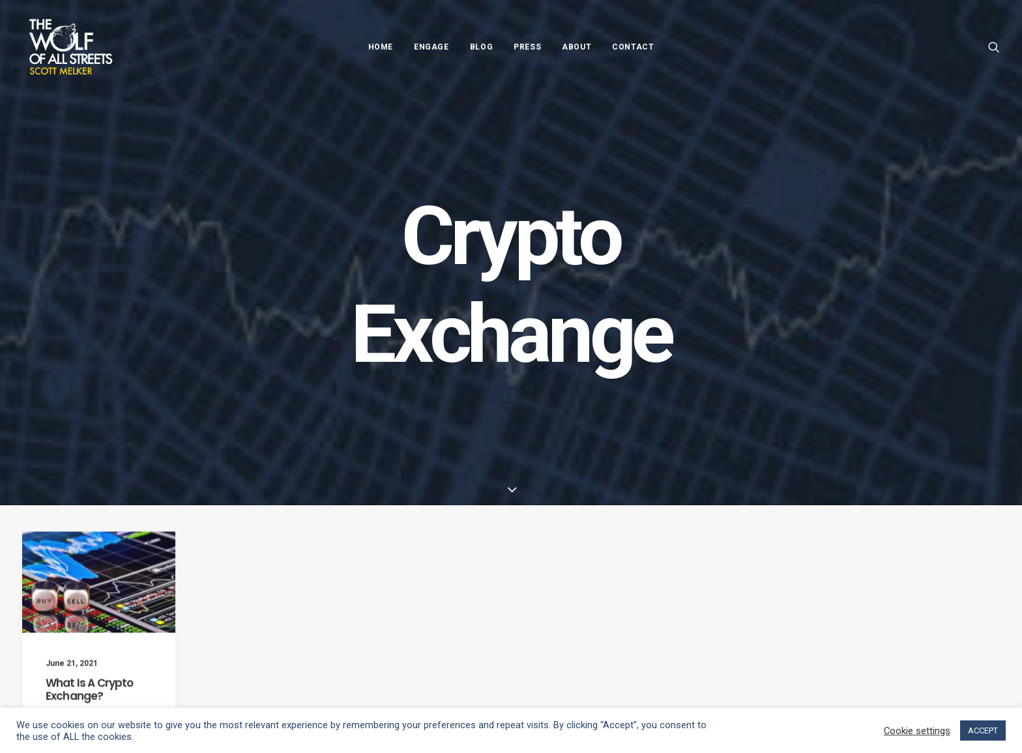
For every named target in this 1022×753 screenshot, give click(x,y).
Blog (481, 47)
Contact (633, 47)
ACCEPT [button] (983, 730)
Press (527, 47)
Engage (431, 47)
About (576, 47)
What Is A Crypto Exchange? (89, 699)
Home (380, 47)
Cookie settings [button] (917, 731)
